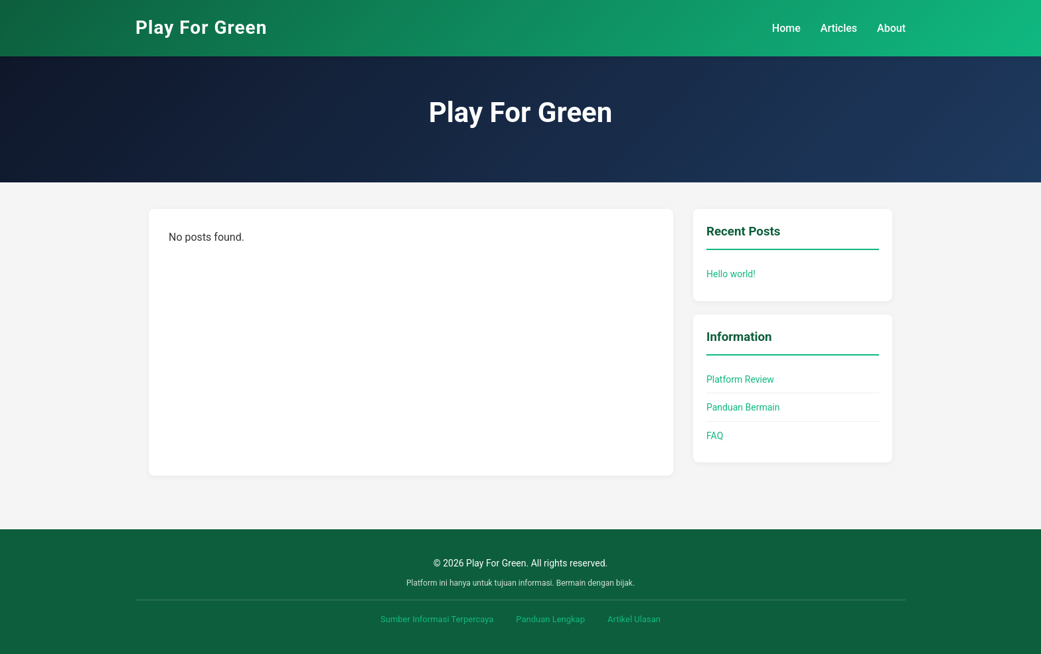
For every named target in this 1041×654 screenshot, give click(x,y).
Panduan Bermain (742, 407)
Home (786, 28)
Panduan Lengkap (550, 619)
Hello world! (731, 274)
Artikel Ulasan (634, 619)
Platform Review (740, 379)
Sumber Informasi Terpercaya (436, 619)
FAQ (714, 435)
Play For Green (201, 27)
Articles (839, 28)
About (891, 28)
